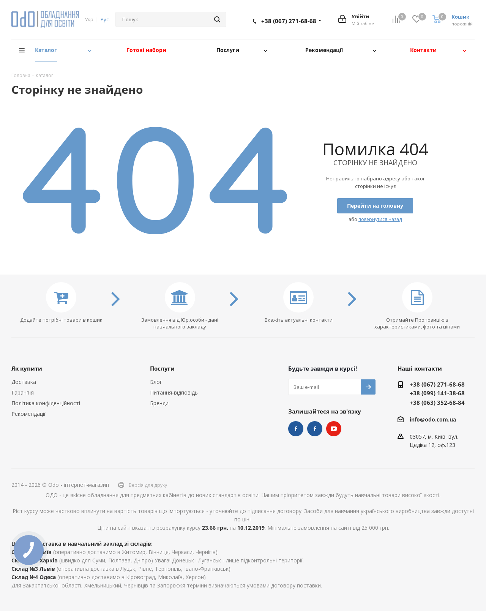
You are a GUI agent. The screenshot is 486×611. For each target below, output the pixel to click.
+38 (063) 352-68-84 (437, 402)
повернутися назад (380, 219)
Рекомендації (28, 413)
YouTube (333, 428)
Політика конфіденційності (45, 403)
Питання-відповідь (174, 392)
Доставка (23, 381)
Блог (156, 381)
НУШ (314, 428)
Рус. (105, 19)
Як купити (26, 368)
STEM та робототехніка (295, 428)
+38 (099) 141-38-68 (437, 393)
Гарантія (22, 392)
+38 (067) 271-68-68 (288, 21)
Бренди (159, 403)
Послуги (162, 368)
